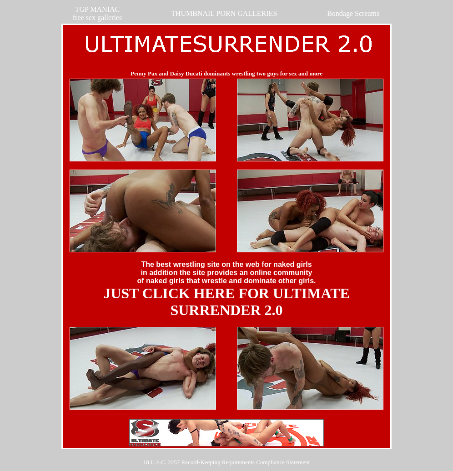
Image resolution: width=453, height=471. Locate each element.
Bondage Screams (353, 13)
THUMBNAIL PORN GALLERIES (224, 13)
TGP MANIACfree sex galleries (97, 13)
